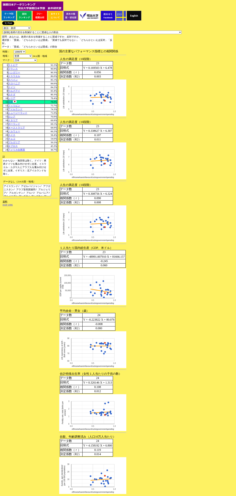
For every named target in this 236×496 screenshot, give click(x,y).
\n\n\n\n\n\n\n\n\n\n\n (23, 56)
